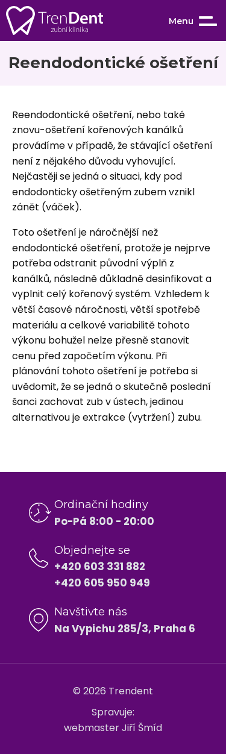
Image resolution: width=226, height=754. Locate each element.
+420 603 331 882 (99, 566)
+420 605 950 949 (102, 583)
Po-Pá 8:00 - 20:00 (104, 521)
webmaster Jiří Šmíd (113, 728)
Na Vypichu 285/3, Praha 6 (124, 628)
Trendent (130, 691)
